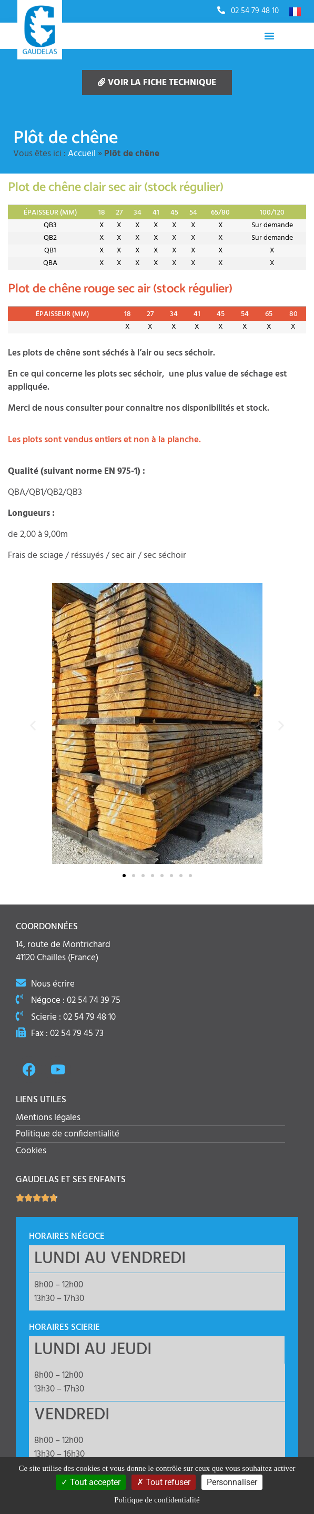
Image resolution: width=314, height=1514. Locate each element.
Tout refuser (163, 1482)
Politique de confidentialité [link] (156, 1500)
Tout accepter (90, 1482)
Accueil (82, 154)
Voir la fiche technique (157, 83)
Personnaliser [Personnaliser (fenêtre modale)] (232, 1482)
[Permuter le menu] (269, 36)
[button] (32, 725)
